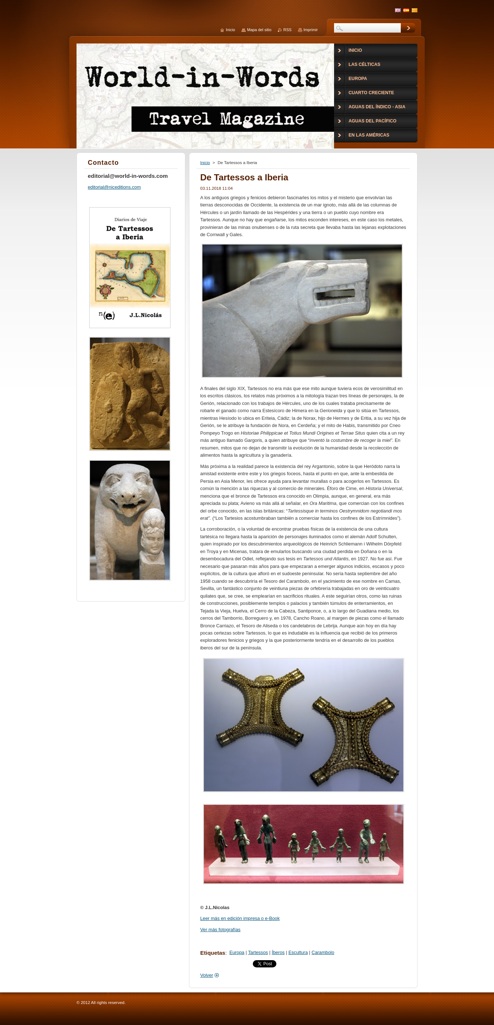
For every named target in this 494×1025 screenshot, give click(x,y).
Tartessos (258, 952)
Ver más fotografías (220, 929)
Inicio (205, 162)
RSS (287, 30)
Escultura (298, 952)
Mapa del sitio (259, 30)
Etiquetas (212, 953)
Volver (206, 975)
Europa (236, 952)
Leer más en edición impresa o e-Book (240, 918)
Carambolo (323, 952)
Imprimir (311, 30)
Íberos (278, 952)
